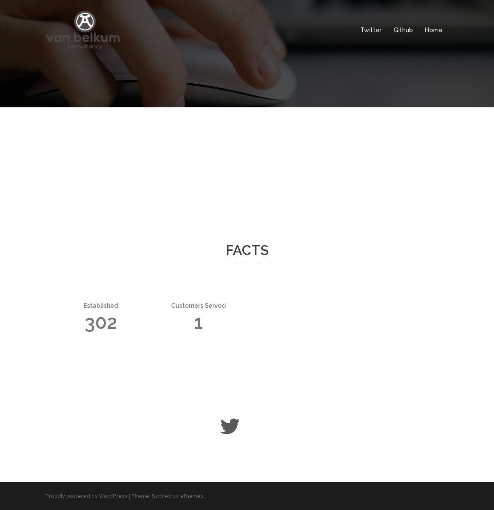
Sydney (161, 496)
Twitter (371, 30)
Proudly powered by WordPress (86, 496)
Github (403, 30)
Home (434, 30)
